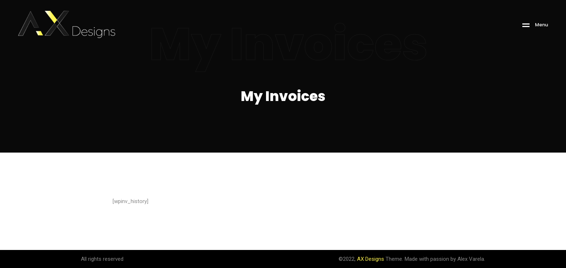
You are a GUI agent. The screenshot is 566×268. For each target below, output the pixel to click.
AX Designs (370, 259)
